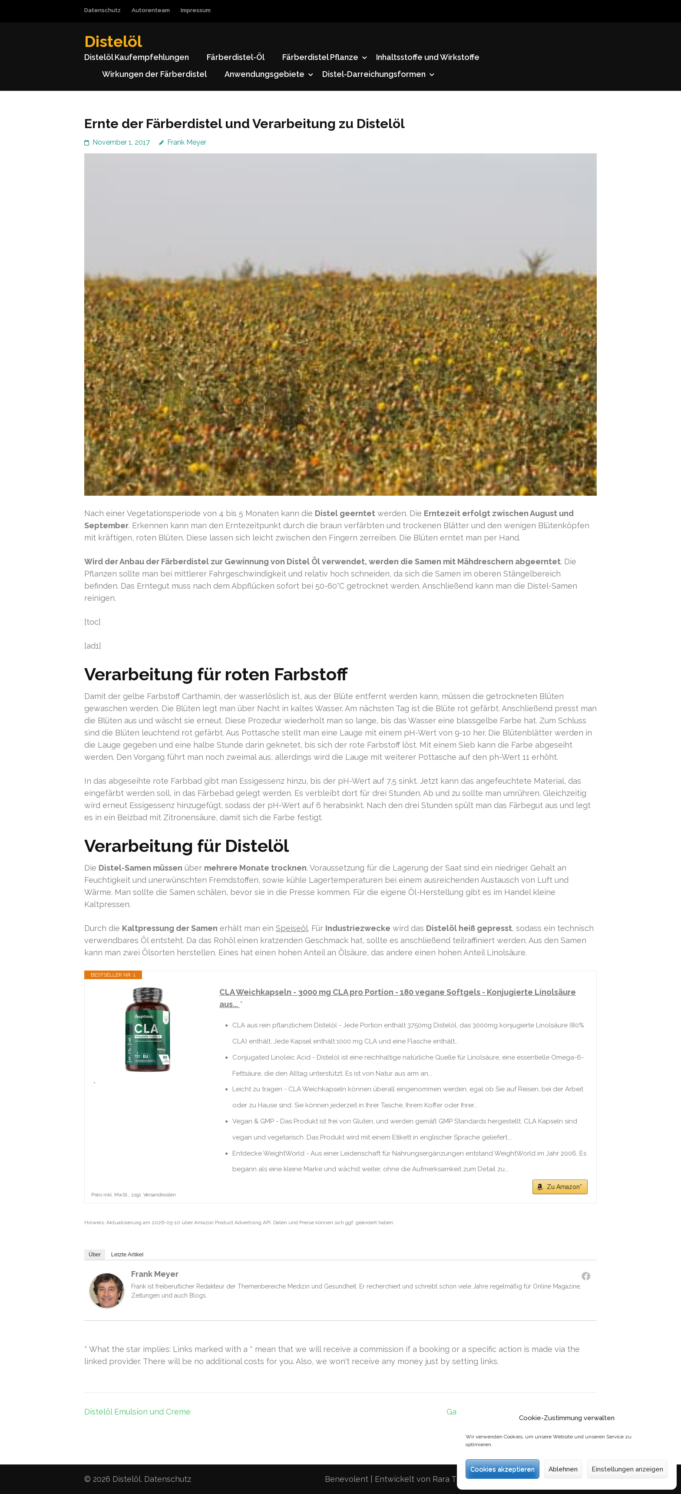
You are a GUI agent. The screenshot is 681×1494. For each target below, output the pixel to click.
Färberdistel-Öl (235, 57)
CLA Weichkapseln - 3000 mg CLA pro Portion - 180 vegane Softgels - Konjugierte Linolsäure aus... (397, 998)
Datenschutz (102, 10)
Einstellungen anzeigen (627, 1469)
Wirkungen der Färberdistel (154, 74)
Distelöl (113, 41)
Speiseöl (292, 928)
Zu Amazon (563, 1186)
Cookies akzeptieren (502, 1469)
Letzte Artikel (127, 1254)
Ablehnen (563, 1469)
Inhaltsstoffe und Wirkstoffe (427, 57)
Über (95, 1254)
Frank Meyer (186, 142)
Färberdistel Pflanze (320, 57)
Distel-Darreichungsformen (374, 74)
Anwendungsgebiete (264, 74)
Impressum (196, 10)
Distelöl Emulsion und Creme (137, 1411)
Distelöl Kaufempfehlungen (136, 57)
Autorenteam (151, 10)
